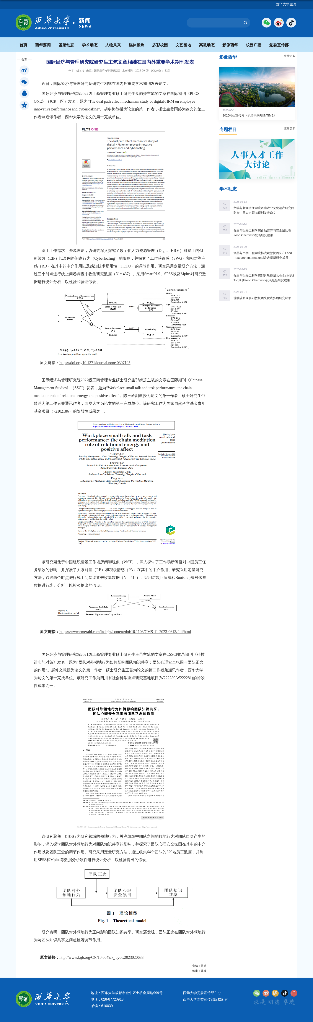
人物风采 (113, 45)
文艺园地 (183, 45)
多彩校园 (160, 45)
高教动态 (207, 45)
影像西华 (230, 45)
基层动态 (66, 45)
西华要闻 (43, 45)
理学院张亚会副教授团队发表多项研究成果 (262, 298)
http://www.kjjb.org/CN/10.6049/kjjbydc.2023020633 (101, 957)
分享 (24, 59)
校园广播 (253, 45)
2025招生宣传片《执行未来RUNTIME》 (250, 115)
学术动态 (90, 45)
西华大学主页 (286, 4)
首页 (23, 45)
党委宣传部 (279, 45)
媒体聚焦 (136, 45)
